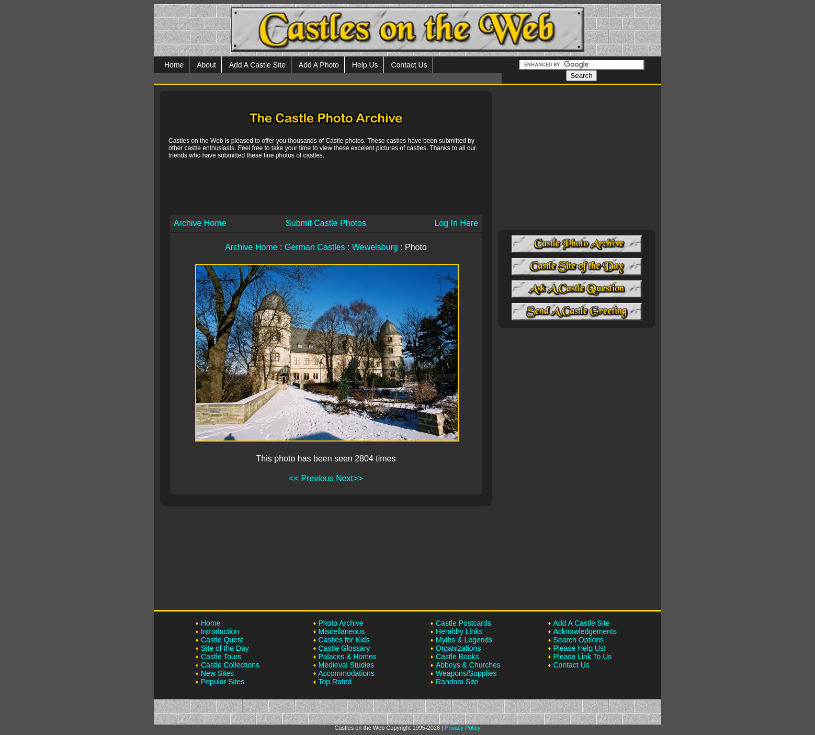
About (206, 65)
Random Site (457, 681)
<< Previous (311, 478)
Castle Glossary (344, 648)
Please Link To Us (582, 656)
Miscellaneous (342, 631)
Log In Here (456, 223)
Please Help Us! (579, 648)
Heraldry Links (459, 631)
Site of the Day (225, 648)
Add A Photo (319, 65)
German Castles (315, 247)
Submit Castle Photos (326, 223)
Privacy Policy (462, 728)
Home (174, 65)
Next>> (349, 478)
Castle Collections (230, 665)
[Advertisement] (325, 186)
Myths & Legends (464, 640)
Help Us (365, 65)
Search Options (578, 640)
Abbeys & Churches (468, 665)
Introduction (220, 631)
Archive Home (200, 223)
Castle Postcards (463, 623)
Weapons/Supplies (466, 673)
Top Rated (335, 681)
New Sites (217, 673)
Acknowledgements (585, 631)
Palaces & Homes (348, 656)
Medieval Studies (347, 665)
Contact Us (409, 65)
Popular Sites (222, 681)
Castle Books (457, 656)
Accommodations (347, 673)
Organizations (458, 648)
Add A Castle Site (257, 65)
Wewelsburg (375, 247)
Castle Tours (221, 656)
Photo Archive (341, 623)
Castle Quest (222, 640)
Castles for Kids (344, 640)
